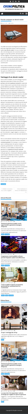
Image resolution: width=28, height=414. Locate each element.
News (2, 234)
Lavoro (2, 295)
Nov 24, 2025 (4, 330)
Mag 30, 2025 (4, 282)
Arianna (10, 221)
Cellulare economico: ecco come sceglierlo (7, 189)
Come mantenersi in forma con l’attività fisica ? (21, 190)
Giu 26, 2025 (4, 221)
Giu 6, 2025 (4, 254)
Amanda (11, 23)
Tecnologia (3, 184)
